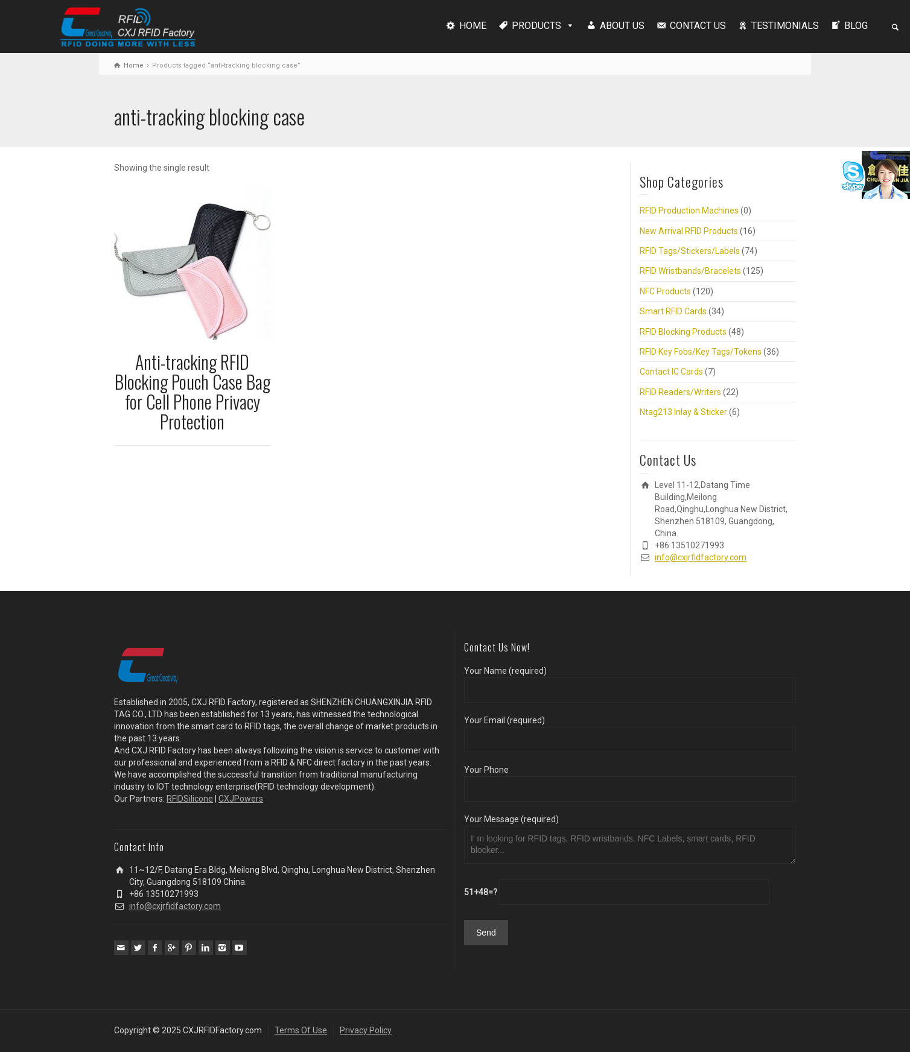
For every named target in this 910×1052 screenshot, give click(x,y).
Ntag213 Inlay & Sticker (683, 412)
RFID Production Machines (689, 210)
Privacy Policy (366, 1030)
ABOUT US (622, 25)
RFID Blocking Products (683, 332)
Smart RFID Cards (673, 311)
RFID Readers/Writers (680, 392)
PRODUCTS (536, 25)
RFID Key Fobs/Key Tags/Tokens (701, 351)
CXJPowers (240, 798)
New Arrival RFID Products (689, 231)
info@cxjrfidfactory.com (700, 557)
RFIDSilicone (190, 798)
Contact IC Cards (671, 371)
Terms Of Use (301, 1030)
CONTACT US (698, 25)
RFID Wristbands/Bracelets (690, 271)
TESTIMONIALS (785, 25)
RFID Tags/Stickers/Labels (690, 251)
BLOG (856, 25)
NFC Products (665, 291)
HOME (472, 25)
